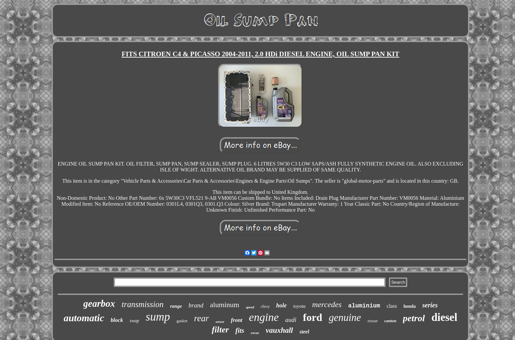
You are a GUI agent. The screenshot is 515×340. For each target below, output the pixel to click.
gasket (181, 320)
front (236, 320)
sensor (219, 322)
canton (390, 320)
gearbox (99, 303)
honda (409, 306)
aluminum (224, 305)
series (430, 305)
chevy (265, 306)
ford (312, 317)
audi (291, 319)
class (392, 306)
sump (158, 316)
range (176, 306)
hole (281, 305)
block (117, 320)
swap (134, 320)
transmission (143, 304)
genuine (345, 317)
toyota (299, 306)
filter (220, 329)
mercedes (327, 304)
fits (239, 330)
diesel (445, 317)
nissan (373, 321)
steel (304, 331)
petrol (414, 318)
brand (196, 305)
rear (201, 318)
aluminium (364, 305)
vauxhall (279, 330)
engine (264, 317)
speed (250, 307)
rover (255, 333)
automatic (84, 317)
